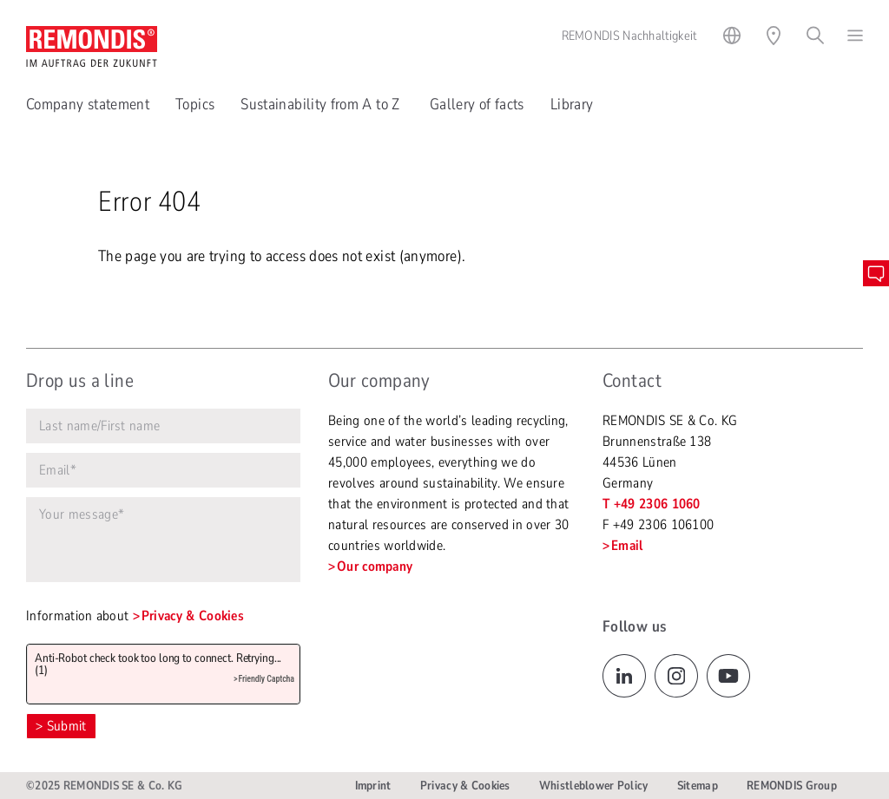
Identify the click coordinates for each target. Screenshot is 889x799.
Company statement (87, 104)
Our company (375, 566)
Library (572, 104)
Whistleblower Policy (594, 785)
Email (627, 545)
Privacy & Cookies (193, 615)
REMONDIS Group (792, 785)
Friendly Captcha (266, 679)
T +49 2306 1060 (652, 504)
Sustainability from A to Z (322, 104)
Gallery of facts (477, 104)
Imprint (373, 785)
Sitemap (697, 785)
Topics (194, 104)
